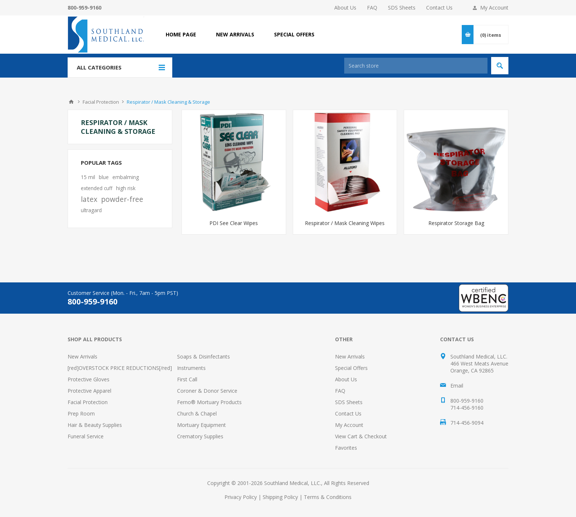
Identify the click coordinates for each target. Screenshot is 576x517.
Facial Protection (88, 402)
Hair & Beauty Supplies (95, 424)
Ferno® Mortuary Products (209, 402)
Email (456, 385)
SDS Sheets (401, 7)
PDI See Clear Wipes (233, 223)
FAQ (372, 7)
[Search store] (415, 66)
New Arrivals (82, 356)
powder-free (122, 199)
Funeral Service (86, 436)
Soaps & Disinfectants (203, 356)
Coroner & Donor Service (207, 390)
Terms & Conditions (328, 496)
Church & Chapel (197, 413)
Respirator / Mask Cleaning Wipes (345, 223)
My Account (494, 7)
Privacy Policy (240, 496)
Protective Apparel (89, 390)
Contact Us (439, 7)
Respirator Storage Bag (456, 223)
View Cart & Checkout (361, 436)
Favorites (346, 447)
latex (89, 199)
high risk (126, 188)
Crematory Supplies (200, 436)
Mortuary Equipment (201, 424)
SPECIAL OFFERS (294, 34)
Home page (181, 34)
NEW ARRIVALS (235, 34)
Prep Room (81, 413)
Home (71, 102)
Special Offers (351, 367)
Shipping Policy (280, 496)
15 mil (88, 177)
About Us (345, 7)
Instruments (191, 367)
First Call (187, 379)
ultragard (91, 210)
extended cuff (96, 188)
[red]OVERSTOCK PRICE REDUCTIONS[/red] (120, 367)
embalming (125, 177)
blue (104, 177)
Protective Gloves (88, 379)
